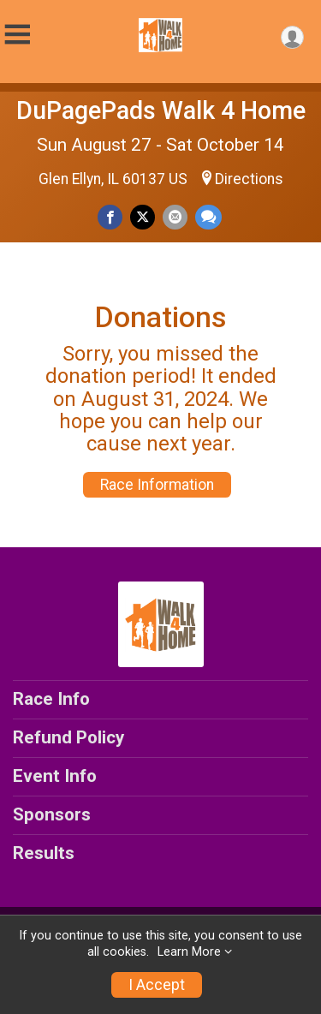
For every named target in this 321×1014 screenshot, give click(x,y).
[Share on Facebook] (110, 217)
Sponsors (52, 814)
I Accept (156, 984)
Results (43, 853)
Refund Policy (68, 737)
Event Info (55, 776)
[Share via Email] (175, 217)
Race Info (51, 699)
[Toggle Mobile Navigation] (17, 34)
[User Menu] (292, 37)
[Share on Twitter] (142, 217)
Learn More (189, 952)
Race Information (157, 484)
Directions (249, 179)
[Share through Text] (208, 217)
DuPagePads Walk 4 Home (161, 110)
